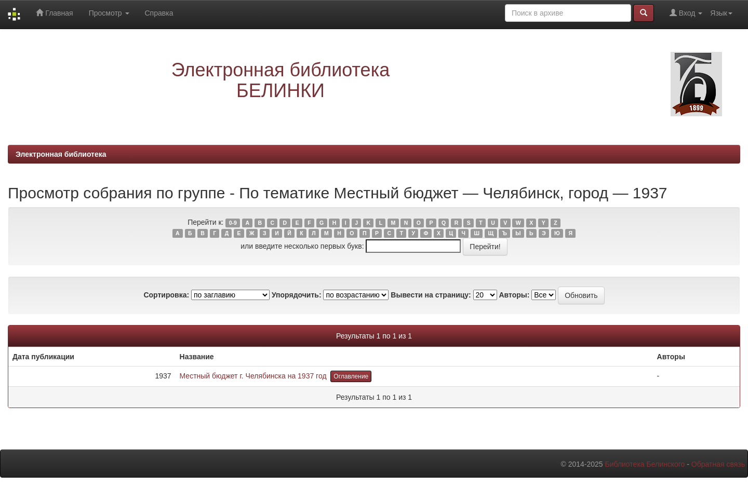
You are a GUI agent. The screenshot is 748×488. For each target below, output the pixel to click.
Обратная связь (718, 464)
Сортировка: (166, 295)
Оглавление (350, 376)
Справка (159, 13)
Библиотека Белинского (645, 464)
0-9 (233, 223)
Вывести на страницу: (431, 295)
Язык (721, 13)
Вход (686, 12)
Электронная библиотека (61, 154)
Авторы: (514, 295)
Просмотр (109, 13)
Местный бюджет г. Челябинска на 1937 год (253, 376)
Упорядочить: (297, 295)
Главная (54, 12)
